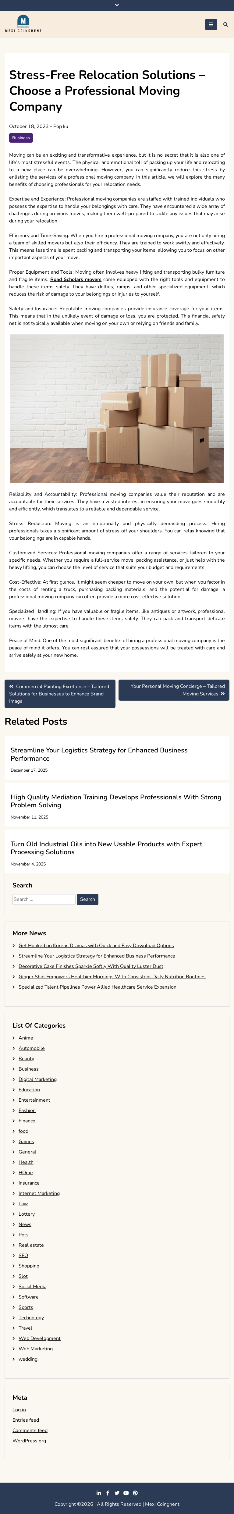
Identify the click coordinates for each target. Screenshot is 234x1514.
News (25, 1224)
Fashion (27, 1110)
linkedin (99, 1493)
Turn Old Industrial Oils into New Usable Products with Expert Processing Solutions (106, 848)
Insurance (29, 1183)
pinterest (135, 1493)
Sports (26, 1307)
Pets (24, 1234)
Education (29, 1089)
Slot (23, 1276)
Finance (27, 1121)
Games (26, 1141)
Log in (19, 1409)
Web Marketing (36, 1348)
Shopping (29, 1266)
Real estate (31, 1245)
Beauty (26, 1058)
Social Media (32, 1286)
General (27, 1152)
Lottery (27, 1214)
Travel (25, 1328)
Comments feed (30, 1430)
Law (23, 1203)
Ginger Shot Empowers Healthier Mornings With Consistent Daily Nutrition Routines (112, 976)
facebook (108, 1493)
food (23, 1131)
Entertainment (34, 1100)
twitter (117, 1493)
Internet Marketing (39, 1193)
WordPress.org (29, 1441)
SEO (23, 1255)
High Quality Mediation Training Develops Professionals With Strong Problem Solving (116, 801)
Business (21, 138)
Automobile (32, 1048)
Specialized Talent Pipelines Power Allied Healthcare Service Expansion (97, 987)
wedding (28, 1359)
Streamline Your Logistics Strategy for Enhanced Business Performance (99, 754)
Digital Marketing (38, 1079)
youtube (126, 1493)
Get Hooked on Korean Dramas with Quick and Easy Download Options (96, 945)
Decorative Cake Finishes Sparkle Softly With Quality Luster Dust (91, 966)
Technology (31, 1317)
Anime (26, 1038)
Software (29, 1297)
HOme (26, 1172)
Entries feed (25, 1420)
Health (26, 1162)
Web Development (40, 1338)
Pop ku (60, 126)
